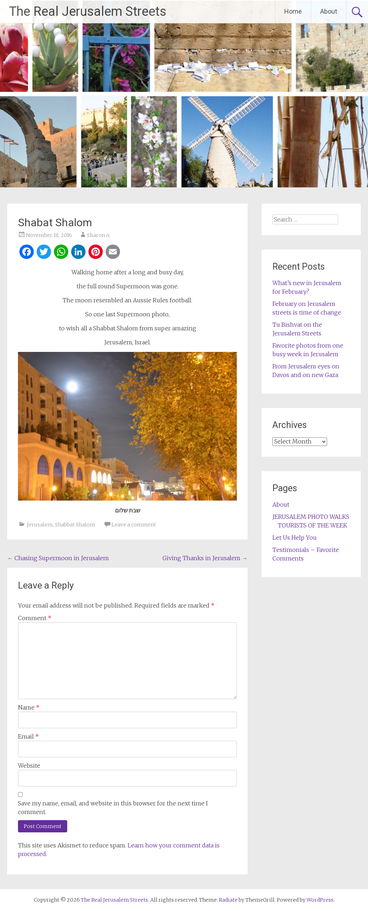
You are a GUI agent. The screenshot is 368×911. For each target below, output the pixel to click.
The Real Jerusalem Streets (87, 11)
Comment (34, 618)
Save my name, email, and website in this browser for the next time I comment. (113, 807)
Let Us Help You (294, 537)
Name (29, 707)
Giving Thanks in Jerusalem (205, 558)
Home (293, 11)
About (328, 11)
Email (28, 736)
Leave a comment (133, 524)
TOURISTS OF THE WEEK (312, 525)
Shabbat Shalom (75, 524)
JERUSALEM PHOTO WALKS (310, 516)
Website (29, 765)
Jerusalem (40, 524)
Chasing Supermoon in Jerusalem (58, 558)
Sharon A (98, 235)
